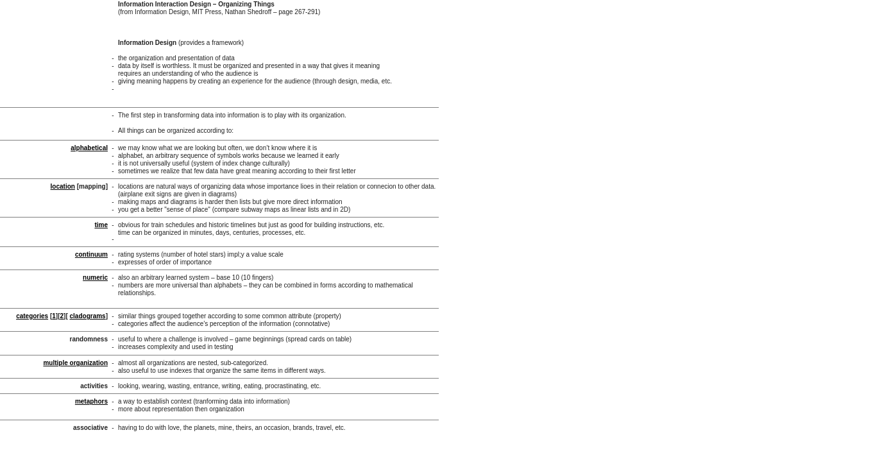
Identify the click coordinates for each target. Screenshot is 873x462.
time (101, 224)
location (63, 186)
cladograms (88, 316)
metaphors (91, 401)
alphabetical (89, 147)
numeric (95, 277)
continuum (91, 254)
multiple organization (75, 362)
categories (32, 316)
